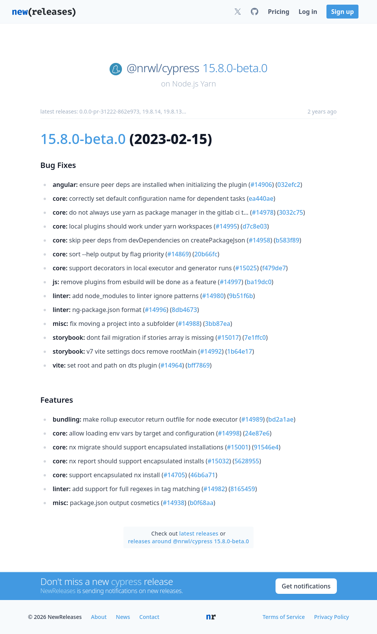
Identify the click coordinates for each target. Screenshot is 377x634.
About (99, 616)
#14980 (213, 296)
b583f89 (287, 240)
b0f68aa (201, 502)
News (123, 616)
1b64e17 (239, 351)
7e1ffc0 (255, 337)
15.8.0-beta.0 (235, 68)
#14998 (229, 433)
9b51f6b (241, 296)
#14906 (261, 184)
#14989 (252, 419)
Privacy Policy (331, 616)
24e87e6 (257, 433)
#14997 (230, 282)
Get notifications (306, 586)
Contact (149, 616)
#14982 (214, 489)
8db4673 (184, 309)
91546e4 (266, 447)
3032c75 (291, 212)
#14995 (226, 226)
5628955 (247, 461)
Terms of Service (284, 616)
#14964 (171, 365)
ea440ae (261, 198)
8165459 (242, 489)
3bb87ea (217, 323)
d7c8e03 (254, 226)
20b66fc (205, 254)
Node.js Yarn (194, 83)
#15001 (238, 447)
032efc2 (288, 184)
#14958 (259, 240)
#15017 (228, 337)
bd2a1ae (281, 419)
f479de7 (274, 268)
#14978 (263, 212)
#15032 (218, 461)
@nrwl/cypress (163, 68)
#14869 (178, 254)
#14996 (155, 309)
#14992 (211, 351)
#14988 (188, 323)
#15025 (246, 268)
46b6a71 (202, 475)
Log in (308, 11)
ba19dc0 (259, 282)
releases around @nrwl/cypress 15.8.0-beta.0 (188, 541)
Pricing (278, 11)
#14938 (173, 502)
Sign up (342, 11)
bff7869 (199, 365)
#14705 (174, 475)
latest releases (198, 533)
